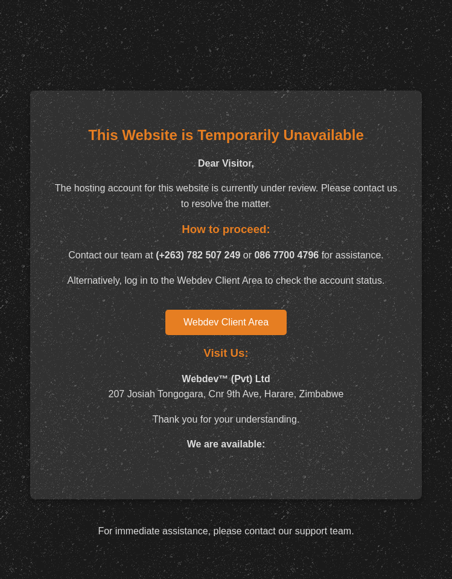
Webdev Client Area (226, 322)
